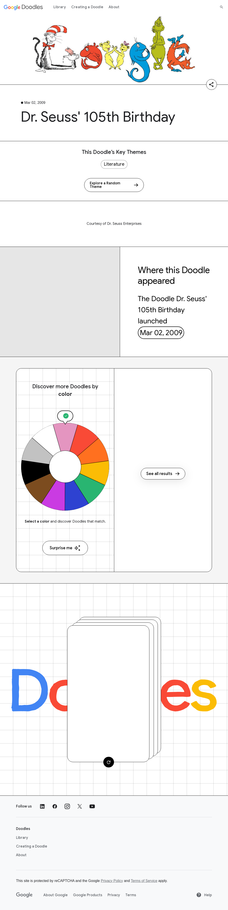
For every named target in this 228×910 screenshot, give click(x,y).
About (114, 7)
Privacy (114, 895)
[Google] (24, 895)
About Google (55, 895)
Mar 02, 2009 (161, 332)
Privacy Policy (112, 881)
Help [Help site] (204, 895)
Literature (114, 164)
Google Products (87, 895)
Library (59, 7)
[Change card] (108, 762)
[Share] (211, 84)
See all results (163, 473)
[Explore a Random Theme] (114, 185)
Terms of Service (144, 881)
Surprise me (65, 548)
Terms (130, 895)
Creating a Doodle (87, 7)
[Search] (221, 7)
